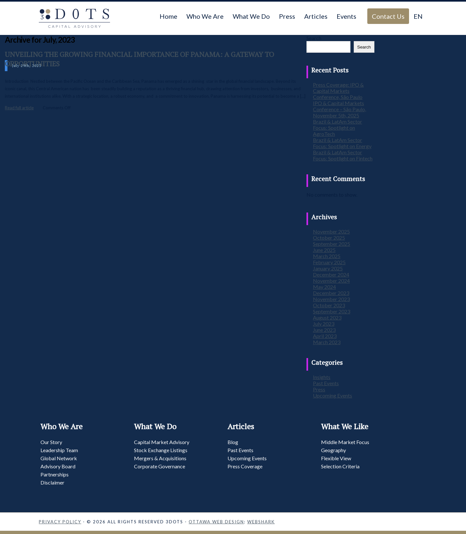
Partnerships (54, 474)
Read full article (19, 107)
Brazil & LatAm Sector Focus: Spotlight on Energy (342, 143)
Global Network (58, 458)
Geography (333, 450)
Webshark (261, 521)
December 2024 (331, 274)
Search (313, 38)
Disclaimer (52, 482)
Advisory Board (57, 466)
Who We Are (205, 16)
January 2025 (328, 268)
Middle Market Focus (345, 442)
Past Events (326, 383)
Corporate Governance (159, 466)
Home (168, 16)
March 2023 (326, 342)
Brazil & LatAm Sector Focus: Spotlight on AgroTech (337, 127)
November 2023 (331, 299)
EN (418, 16)
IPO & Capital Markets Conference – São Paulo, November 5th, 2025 (339, 109)
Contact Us (388, 16)
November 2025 (331, 231)
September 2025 (331, 244)
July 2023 (323, 324)
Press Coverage (244, 466)
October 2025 (329, 237)
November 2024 (331, 281)
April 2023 (325, 336)
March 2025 (326, 256)
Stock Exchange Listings (160, 450)
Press (287, 16)
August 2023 (327, 317)
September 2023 (331, 311)
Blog (232, 442)
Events (346, 16)
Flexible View (336, 458)
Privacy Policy (60, 521)
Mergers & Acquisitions (160, 458)
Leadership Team (59, 450)
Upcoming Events (332, 395)
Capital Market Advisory (161, 442)
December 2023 (331, 293)
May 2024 (324, 287)
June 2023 (324, 330)
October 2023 (329, 305)
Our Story (51, 442)
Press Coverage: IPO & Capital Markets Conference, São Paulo (338, 91)
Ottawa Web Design (216, 521)
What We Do (251, 16)
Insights (321, 377)
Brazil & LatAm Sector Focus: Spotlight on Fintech (342, 155)
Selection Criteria (340, 466)
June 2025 (324, 250)
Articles (315, 16)
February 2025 (329, 262)
